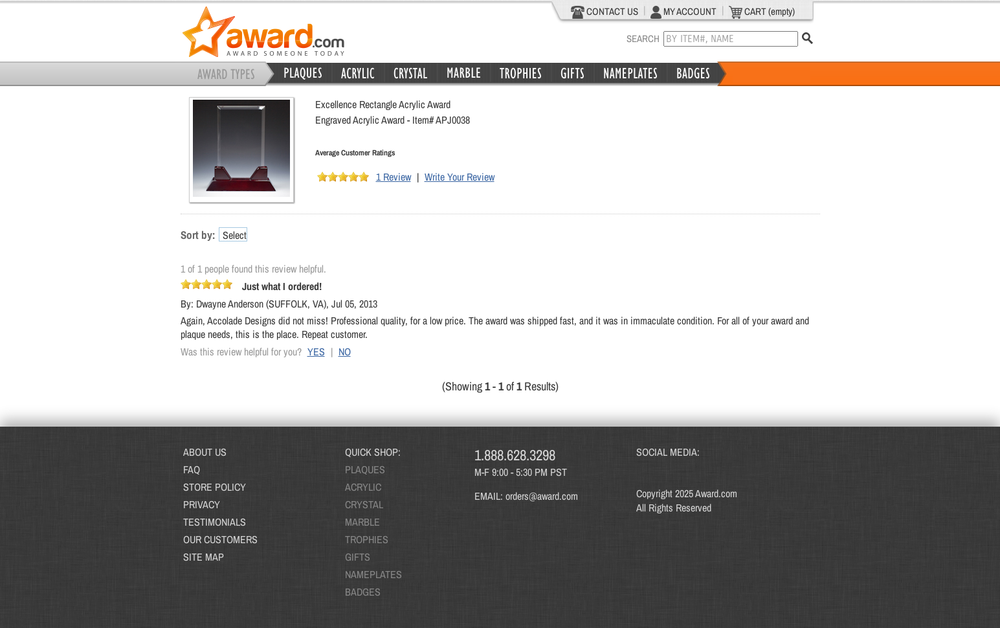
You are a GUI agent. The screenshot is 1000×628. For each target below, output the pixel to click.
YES (316, 351)
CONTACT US (605, 12)
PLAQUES (365, 469)
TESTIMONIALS (214, 522)
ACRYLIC (363, 487)
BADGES (363, 592)
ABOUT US (205, 452)
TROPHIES (366, 539)
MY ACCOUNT (683, 12)
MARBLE (362, 522)
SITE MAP (203, 557)
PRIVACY (201, 504)
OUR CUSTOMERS (220, 539)
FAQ (191, 469)
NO (345, 351)
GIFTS (357, 557)
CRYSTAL (364, 504)
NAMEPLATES (373, 574)
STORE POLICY (214, 487)
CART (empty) (762, 12)
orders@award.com (542, 496)
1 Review (393, 177)
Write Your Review (459, 177)
